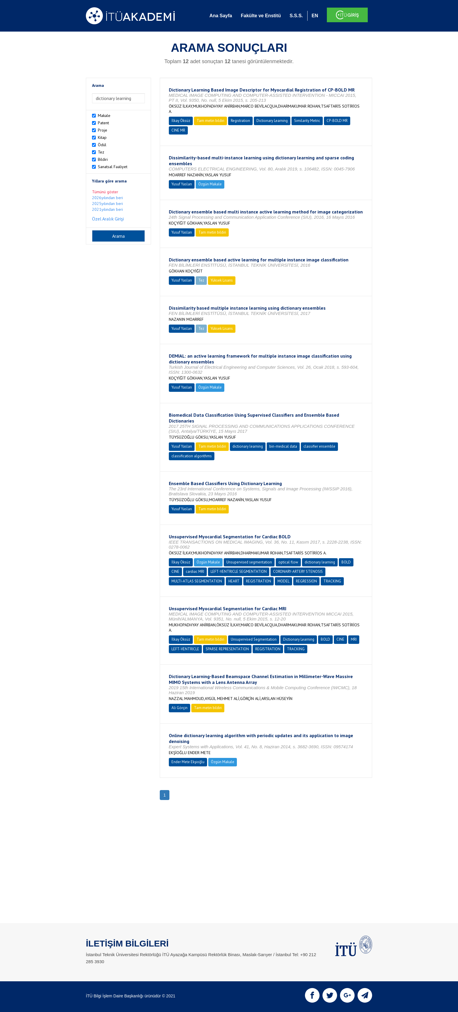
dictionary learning (248, 446)
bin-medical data (283, 446)
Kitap (102, 137)
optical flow (288, 562)
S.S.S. (296, 15)
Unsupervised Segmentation (254, 639)
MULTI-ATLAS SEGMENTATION (196, 581)
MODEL (283, 581)
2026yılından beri (107, 197)
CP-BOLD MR (337, 120)
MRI (354, 639)
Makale (104, 115)
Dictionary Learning (272, 120)
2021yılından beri (107, 209)
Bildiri (103, 159)
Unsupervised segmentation (249, 562)
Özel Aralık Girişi (108, 219)
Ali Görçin (179, 707)
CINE (175, 571)
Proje (102, 130)
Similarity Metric (307, 120)
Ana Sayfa (220, 15)
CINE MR (178, 130)
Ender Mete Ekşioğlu (187, 761)
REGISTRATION (258, 581)
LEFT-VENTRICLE (185, 648)
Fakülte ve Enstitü (261, 15)
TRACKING (332, 581)
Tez (101, 152)
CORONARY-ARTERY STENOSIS (298, 571)
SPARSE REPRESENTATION (227, 648)
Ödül (102, 144)
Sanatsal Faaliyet (112, 166)
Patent (103, 122)
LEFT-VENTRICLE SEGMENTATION (239, 571)
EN (315, 15)
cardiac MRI (195, 571)
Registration (240, 120)
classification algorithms (191, 456)
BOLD (346, 562)
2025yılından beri (107, 203)
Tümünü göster (105, 191)
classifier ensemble (319, 446)
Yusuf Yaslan (181, 184)
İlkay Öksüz (180, 120)
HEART (234, 581)
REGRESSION (306, 581)
